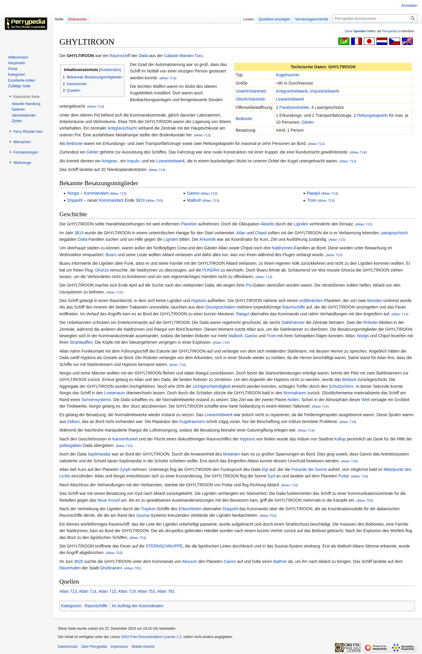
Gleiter (308, 122)
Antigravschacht (122, 128)
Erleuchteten (190, 508)
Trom (311, 200)
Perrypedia (389, 31)
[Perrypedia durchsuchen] (375, 18)
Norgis (73, 193)
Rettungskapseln (372, 115)
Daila (143, 55)
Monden (374, 300)
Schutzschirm (341, 386)
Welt (365, 399)
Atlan (241, 232)
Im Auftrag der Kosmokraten (137, 605)
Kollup (340, 439)
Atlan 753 (154, 200)
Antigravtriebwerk (292, 91)
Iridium (73, 421)
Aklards (268, 224)
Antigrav (108, 161)
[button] (26, 97)
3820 (78, 561)
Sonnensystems (96, 399)
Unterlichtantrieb (251, 91)
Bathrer (280, 561)
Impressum (119, 647)
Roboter (370, 322)
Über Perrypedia (94, 647)
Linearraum (114, 392)
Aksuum (189, 561)
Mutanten (231, 454)
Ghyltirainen (111, 568)
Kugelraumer (288, 74)
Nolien (293, 399)
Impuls (133, 161)
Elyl (265, 469)
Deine (355, 31)
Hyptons (198, 300)
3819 (140, 200)
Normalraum (294, 392)
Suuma (142, 515)
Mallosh (194, 200)
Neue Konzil (108, 500)
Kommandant (96, 193)
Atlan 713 (168, 78)
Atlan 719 (349, 461)
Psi (248, 285)
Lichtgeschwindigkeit (212, 386)
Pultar (343, 476)
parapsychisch (395, 232)
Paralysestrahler (294, 107)
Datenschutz (68, 647)
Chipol (261, 232)
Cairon (230, 561)
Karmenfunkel (125, 439)
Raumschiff (120, 55)
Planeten (189, 224)
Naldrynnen (282, 248)
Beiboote (244, 118)
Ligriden (301, 224)
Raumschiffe (293, 307)
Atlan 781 (132, 568)
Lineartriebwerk (290, 99)
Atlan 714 (358, 152)
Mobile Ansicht (143, 647)
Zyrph (125, 469)
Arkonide (207, 239)
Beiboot (349, 379)
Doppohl (75, 200)
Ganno (193, 193)
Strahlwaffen (81, 342)
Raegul (313, 193)
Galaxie (171, 55)
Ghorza (102, 270)
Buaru (111, 254)
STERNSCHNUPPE (164, 546)
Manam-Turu (191, 55)
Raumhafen (70, 568)
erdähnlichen (311, 300)
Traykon (148, 508)
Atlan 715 (124, 446)
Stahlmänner (293, 322)
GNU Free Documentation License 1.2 (151, 637)
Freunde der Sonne (309, 469)
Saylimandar (99, 454)
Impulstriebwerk (324, 91)
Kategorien (71, 605)
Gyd (271, 476)
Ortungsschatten (220, 307)
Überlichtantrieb (250, 99)
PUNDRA (210, 270)
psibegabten (70, 445)
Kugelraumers (192, 421)
